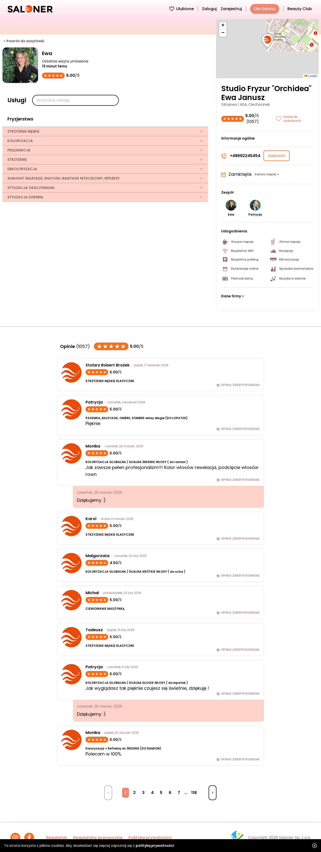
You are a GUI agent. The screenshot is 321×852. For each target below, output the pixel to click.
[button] (267, 41)
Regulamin (56, 837)
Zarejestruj (231, 9)
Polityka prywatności (149, 837)
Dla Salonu (264, 9)
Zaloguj (209, 9)
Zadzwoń (276, 156)
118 (194, 792)
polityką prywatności (155, 845)
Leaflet (310, 76)
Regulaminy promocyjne (98, 837)
